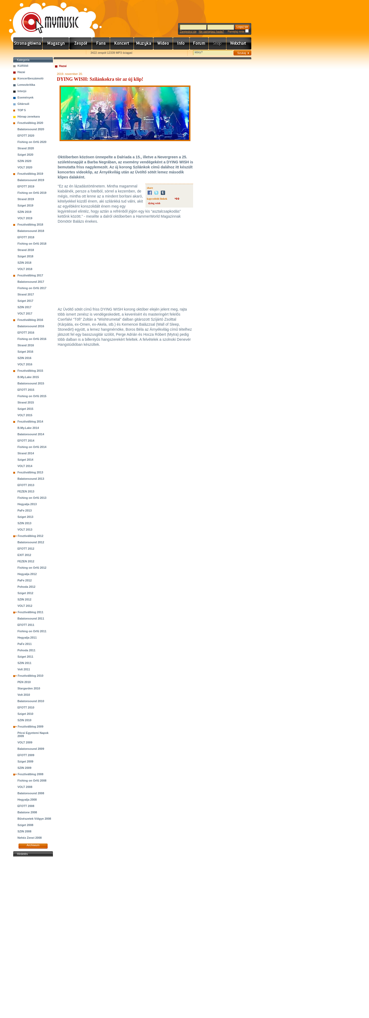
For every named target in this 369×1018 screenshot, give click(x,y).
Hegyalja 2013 (27, 504)
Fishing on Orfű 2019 (31, 192)
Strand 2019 (25, 199)
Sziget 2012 (25, 593)
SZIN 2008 (24, 831)
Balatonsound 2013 (30, 478)
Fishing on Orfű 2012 (31, 567)
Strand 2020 (25, 148)
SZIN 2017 (24, 307)
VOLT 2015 (24, 415)
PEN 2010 (24, 682)
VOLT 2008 (24, 786)
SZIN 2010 (24, 720)
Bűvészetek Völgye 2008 (34, 818)
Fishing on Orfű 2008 (31, 780)
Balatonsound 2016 (30, 326)
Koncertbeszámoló (30, 78)
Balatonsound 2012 (30, 542)
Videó (163, 43)
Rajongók (101, 43)
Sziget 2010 (25, 713)
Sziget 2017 (25, 300)
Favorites (24, 53)
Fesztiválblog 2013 (30, 472)
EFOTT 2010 (25, 707)
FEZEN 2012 (25, 561)
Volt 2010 (23, 694)
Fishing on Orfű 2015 (31, 396)
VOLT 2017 (24, 313)
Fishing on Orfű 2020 (31, 141)
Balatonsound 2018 (30, 230)
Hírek (56, 43)
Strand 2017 (25, 294)
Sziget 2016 (25, 351)
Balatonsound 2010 (30, 701)
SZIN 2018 (24, 262)
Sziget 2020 (25, 154)
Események (25, 97)
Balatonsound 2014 (30, 434)
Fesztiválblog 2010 (30, 675)
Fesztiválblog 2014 (30, 421)
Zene (143, 43)
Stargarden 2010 (28, 688)
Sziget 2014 (25, 459)
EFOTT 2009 (25, 755)
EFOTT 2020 (25, 135)
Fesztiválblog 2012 (30, 535)
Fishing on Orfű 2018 (31, 243)
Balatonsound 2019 (30, 180)
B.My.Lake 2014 (28, 427)
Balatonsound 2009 (30, 748)
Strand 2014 (25, 453)
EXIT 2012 (24, 555)
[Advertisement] (33, 937)
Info (181, 43)
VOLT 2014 (24, 466)
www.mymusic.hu (45, 17)
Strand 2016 (25, 345)
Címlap (28, 43)
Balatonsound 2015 (30, 383)
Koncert (122, 43)
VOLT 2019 (24, 218)
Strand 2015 (25, 402)
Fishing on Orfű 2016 (31, 338)
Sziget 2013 (25, 516)
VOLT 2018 (24, 269)
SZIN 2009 (24, 767)
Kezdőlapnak (46, 53)
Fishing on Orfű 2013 (31, 497)
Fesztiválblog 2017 (30, 275)
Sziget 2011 (25, 656)
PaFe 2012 (24, 580)
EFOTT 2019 (25, 186)
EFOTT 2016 (25, 332)
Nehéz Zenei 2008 (29, 837)
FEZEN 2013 (25, 491)
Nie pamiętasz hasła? (211, 31)
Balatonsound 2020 (30, 129)
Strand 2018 (25, 250)
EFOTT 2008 (25, 806)
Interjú (21, 91)
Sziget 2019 (25, 205)
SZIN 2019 (24, 211)
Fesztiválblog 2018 (30, 224)
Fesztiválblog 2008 (30, 774)
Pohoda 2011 (26, 650)
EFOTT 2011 (25, 624)
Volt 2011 (23, 669)
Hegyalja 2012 (27, 574)
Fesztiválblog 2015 (30, 370)
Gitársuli (23, 103)
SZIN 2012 (24, 599)
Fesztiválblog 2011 (30, 612)
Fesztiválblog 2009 (30, 726)
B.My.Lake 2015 (28, 377)
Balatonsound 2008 (30, 793)
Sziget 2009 (25, 761)
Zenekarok (80, 43)
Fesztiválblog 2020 (30, 122)
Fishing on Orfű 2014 (31, 447)
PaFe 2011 (24, 643)
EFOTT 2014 (25, 440)
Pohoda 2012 (26, 586)
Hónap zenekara (28, 116)
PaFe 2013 (24, 510)
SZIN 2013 (24, 523)
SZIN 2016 (24, 358)
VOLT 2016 (24, 364)
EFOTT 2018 (25, 237)
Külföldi (22, 65)
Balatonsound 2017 (30, 281)
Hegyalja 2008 (27, 799)
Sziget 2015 (25, 408)
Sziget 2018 (25, 256)
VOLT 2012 (24, 605)
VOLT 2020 (24, 167)
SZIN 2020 (24, 161)
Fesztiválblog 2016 (30, 319)
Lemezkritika (26, 84)
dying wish (154, 203)
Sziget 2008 (25, 825)
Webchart (238, 43)
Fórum (199, 43)
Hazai (21, 72)
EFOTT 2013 (25, 485)
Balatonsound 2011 (30, 618)
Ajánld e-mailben (69, 53)
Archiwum (33, 845)
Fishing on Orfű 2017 (31, 288)
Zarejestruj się (188, 31)
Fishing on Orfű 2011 (31, 631)
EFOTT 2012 (25, 548)
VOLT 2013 (24, 529)
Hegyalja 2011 (27, 637)
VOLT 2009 (24, 742)
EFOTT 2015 (25, 389)
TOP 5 (21, 110)
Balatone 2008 (27, 812)
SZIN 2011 (24, 663)
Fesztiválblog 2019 (30, 173)
